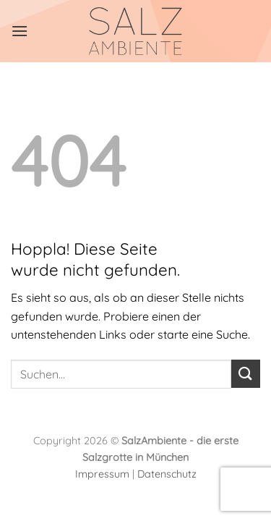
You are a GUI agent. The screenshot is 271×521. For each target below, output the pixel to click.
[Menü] (19, 30)
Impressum (102, 473)
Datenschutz (167, 473)
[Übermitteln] (245, 374)
